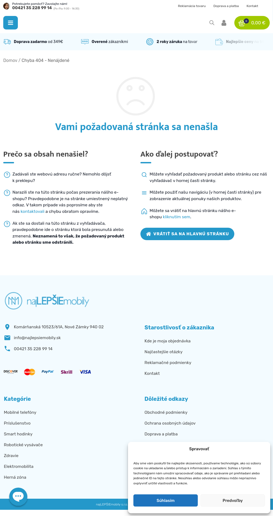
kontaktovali (32, 211)
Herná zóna (15, 477)
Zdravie (11, 455)
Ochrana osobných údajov (170, 423)
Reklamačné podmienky (167, 362)
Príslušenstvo (17, 423)
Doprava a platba (226, 6)
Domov (10, 60)
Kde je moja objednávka (167, 340)
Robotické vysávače (23, 444)
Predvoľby (233, 500)
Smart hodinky (18, 433)
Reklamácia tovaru (192, 6)
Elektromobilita (18, 466)
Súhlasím (166, 500)
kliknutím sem (176, 216)
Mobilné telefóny (20, 412)
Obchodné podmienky (166, 412)
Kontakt (252, 6)
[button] (10, 22)
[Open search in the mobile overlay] (212, 22)
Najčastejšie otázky (163, 351)
